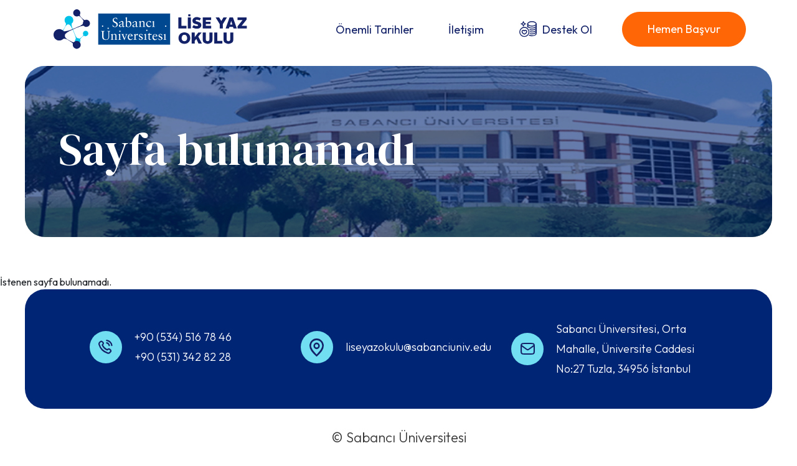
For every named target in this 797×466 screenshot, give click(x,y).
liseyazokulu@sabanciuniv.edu (418, 347)
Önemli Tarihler (374, 29)
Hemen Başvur (684, 29)
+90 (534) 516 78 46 (183, 337)
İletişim (466, 29)
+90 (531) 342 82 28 (183, 357)
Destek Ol (567, 29)
